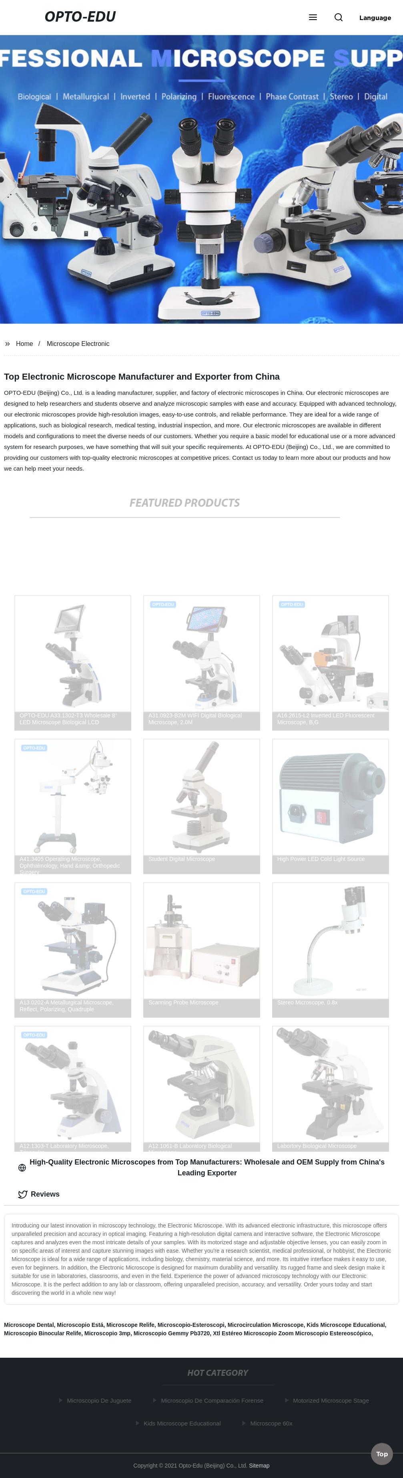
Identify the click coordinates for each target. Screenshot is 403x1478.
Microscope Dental (29, 1325)
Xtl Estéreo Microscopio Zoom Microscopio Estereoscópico (292, 1333)
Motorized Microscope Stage (333, 1400)
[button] (313, 18)
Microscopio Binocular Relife (42, 1333)
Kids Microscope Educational (346, 1325)
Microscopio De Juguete (101, 1400)
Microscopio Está (80, 1325)
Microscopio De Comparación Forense (214, 1400)
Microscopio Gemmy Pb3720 (172, 1333)
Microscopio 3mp (107, 1333)
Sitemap (259, 1465)
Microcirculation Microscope (266, 1325)
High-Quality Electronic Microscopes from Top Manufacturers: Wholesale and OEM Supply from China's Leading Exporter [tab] (201, 1167)
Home (24, 343)
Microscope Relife (130, 1325)
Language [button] (375, 17)
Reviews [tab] (39, 1194)
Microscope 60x (273, 1423)
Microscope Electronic (78, 343)
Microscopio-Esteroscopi (191, 1325)
